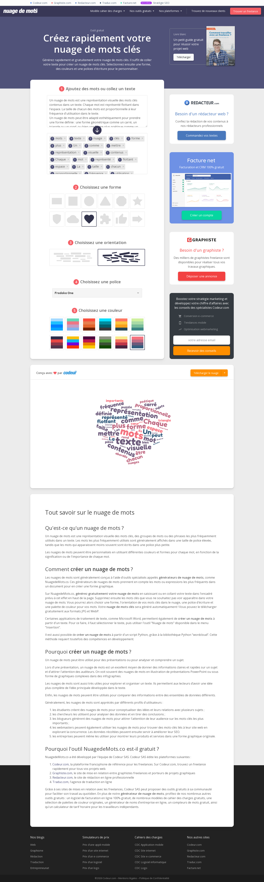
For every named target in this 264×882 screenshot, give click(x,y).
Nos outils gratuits (141, 11)
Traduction (37, 862)
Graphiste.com (62, 773)
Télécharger (184, 57)
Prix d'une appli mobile (96, 844)
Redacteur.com (62, 777)
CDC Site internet (145, 850)
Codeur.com (60, 764)
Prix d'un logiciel (92, 862)
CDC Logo (141, 868)
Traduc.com (60, 782)
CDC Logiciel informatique (150, 862)
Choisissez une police (100, 281)
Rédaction (36, 856)
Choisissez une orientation (100, 242)
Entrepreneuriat (39, 868)
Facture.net (194, 868)
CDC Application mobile (149, 844)
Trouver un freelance (245, 11)
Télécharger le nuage (206, 373)
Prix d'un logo (90, 868)
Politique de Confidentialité (154, 878)
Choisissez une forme (100, 187)
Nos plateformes (169, 11)
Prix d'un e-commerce (95, 856)
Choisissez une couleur (100, 310)
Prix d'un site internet (95, 850)
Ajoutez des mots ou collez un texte (100, 88)
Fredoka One (64, 293)
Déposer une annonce (201, 276)
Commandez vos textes (202, 135)
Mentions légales (127, 878)
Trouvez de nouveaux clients (208, 11)
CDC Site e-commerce (148, 856)
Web (33, 844)
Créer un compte (201, 215)
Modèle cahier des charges (106, 11)
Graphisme (36, 850)
